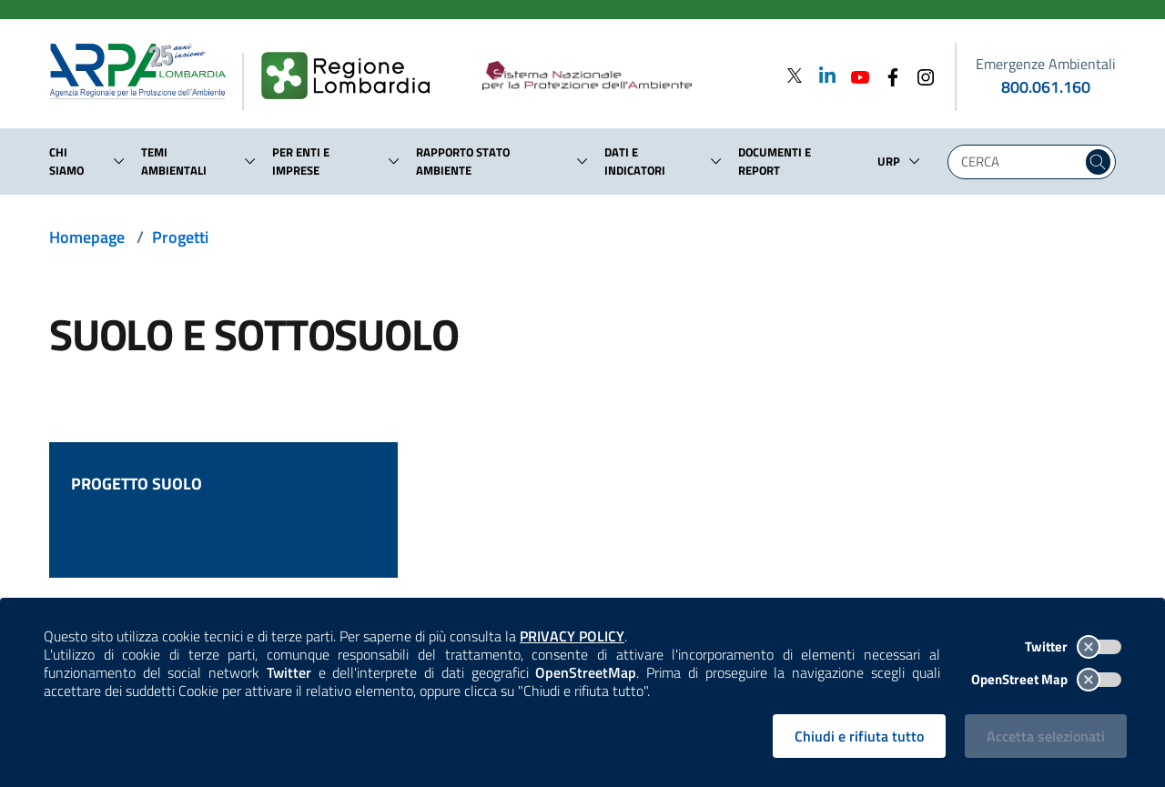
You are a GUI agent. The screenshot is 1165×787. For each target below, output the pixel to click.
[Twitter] (794, 75)
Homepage (87, 237)
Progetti (180, 237)
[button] (119, 161)
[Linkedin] (821, 75)
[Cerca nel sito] (1098, 162)
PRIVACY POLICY (572, 636)
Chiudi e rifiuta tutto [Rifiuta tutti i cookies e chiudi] (859, 736)
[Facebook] (887, 75)
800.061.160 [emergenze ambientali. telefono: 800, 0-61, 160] (1045, 87)
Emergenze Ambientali (1046, 64)
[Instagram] (920, 75)
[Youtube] (854, 75)
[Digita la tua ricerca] (1019, 162)
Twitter (1073, 646)
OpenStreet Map (1046, 679)
